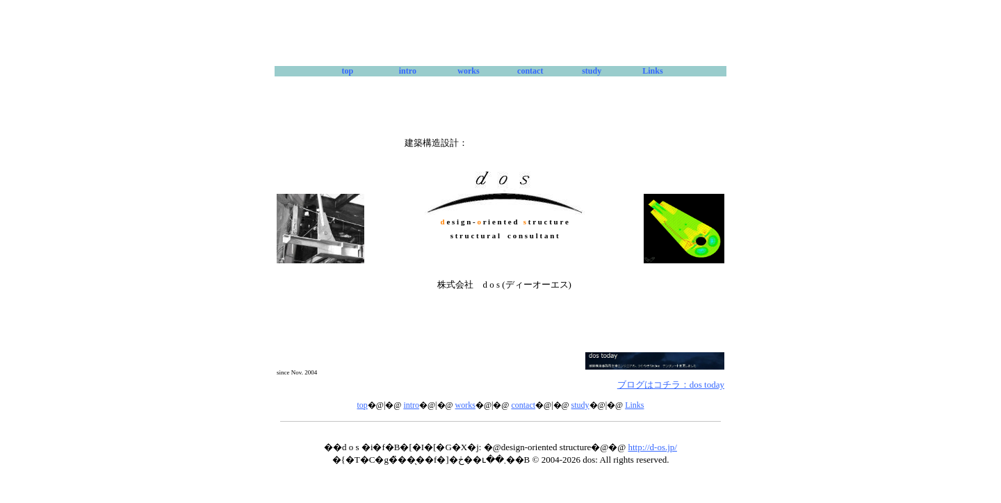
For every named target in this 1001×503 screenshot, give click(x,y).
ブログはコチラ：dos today (670, 384)
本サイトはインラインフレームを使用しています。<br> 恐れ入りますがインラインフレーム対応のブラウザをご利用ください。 (500, 445)
